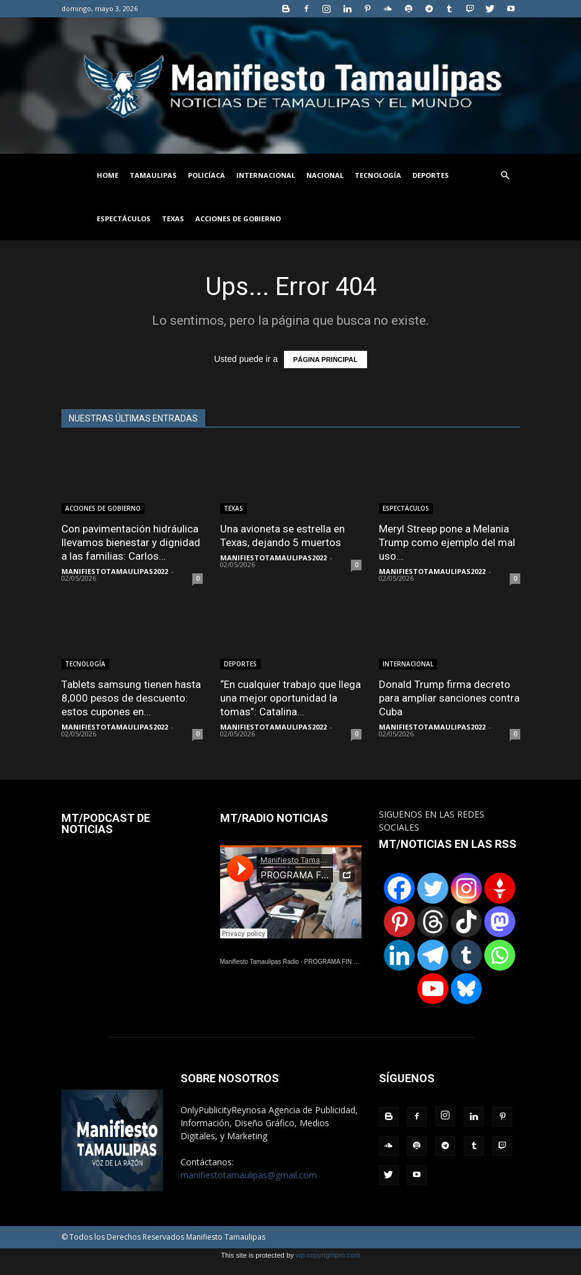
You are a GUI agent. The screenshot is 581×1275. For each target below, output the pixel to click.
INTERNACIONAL (265, 175)
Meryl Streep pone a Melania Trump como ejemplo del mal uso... (447, 542)
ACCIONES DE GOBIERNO (238, 218)
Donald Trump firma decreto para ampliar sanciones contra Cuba (449, 698)
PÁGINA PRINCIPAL (325, 359)
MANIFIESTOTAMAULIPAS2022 (114, 571)
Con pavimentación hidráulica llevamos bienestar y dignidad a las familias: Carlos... (130, 542)
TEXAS (173, 218)
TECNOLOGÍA (378, 175)
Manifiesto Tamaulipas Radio (259, 961)
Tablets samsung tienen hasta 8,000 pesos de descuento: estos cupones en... (131, 698)
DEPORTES (430, 175)
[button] (505, 176)
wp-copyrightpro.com (328, 1255)
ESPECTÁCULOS (124, 218)
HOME (107, 175)
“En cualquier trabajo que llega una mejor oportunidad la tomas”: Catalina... (290, 698)
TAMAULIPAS (153, 175)
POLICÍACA (206, 175)
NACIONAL (325, 175)
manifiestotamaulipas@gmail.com (248, 1175)
